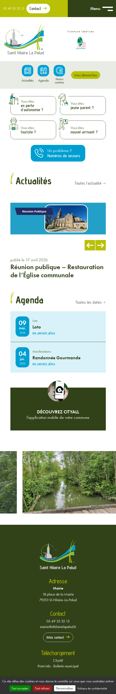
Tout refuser (42, 688)
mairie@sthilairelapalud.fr (58, 626)
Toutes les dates (88, 302)
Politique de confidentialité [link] (92, 688)
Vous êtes (37, 105)
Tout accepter (19, 688)
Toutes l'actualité (87, 183)
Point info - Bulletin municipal (58, 666)
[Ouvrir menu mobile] (107, 8)
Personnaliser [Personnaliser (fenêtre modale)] (64, 688)
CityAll (58, 660)
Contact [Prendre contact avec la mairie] (35, 8)
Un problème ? (63, 153)
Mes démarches (85, 75)
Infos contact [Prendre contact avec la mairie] (55, 637)
